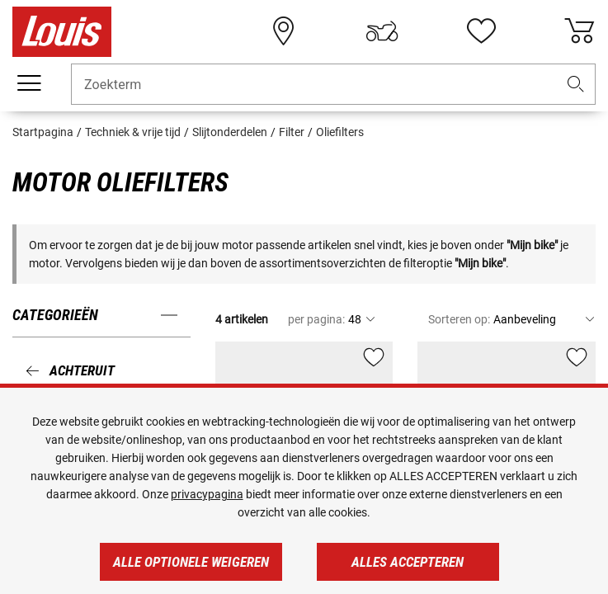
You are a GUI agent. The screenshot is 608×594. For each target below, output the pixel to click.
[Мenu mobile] (28, 83)
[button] (576, 84)
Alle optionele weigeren (191, 562)
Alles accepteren (407, 562)
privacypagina (207, 494)
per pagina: (316, 319)
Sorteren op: (459, 319)
